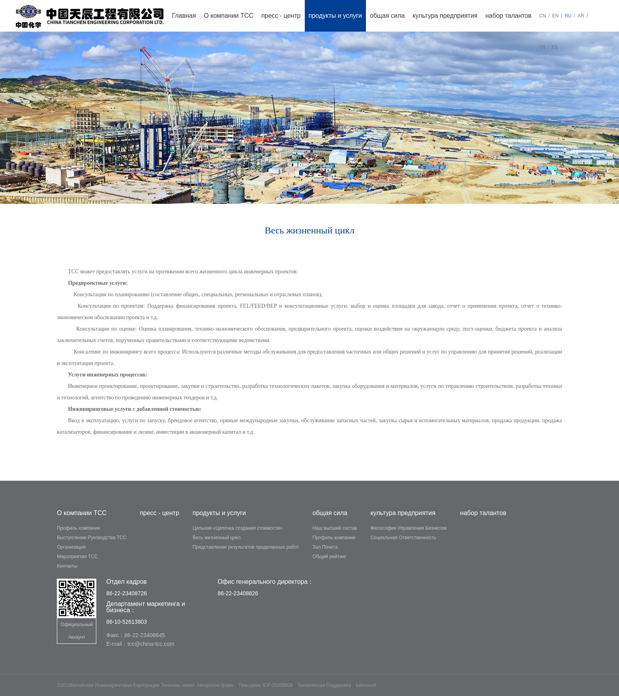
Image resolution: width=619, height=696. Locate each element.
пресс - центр (281, 15)
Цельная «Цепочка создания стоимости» (238, 528)
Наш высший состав (335, 528)
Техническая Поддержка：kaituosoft (336, 685)
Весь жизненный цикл (217, 537)
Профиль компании (78, 528)
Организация (71, 547)
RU (568, 16)
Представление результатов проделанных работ (246, 547)
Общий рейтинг (330, 556)
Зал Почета (325, 547)
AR (581, 16)
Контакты (67, 566)
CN (542, 16)
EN (555, 16)
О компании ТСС (228, 15)
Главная (184, 15)
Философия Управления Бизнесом (408, 528)
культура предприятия (445, 15)
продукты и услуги (335, 15)
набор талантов (509, 15)
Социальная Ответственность (403, 537)
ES (554, 47)
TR (542, 47)
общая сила (387, 15)
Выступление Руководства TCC (91, 537)
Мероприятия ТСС (77, 556)
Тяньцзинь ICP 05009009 (265, 685)
